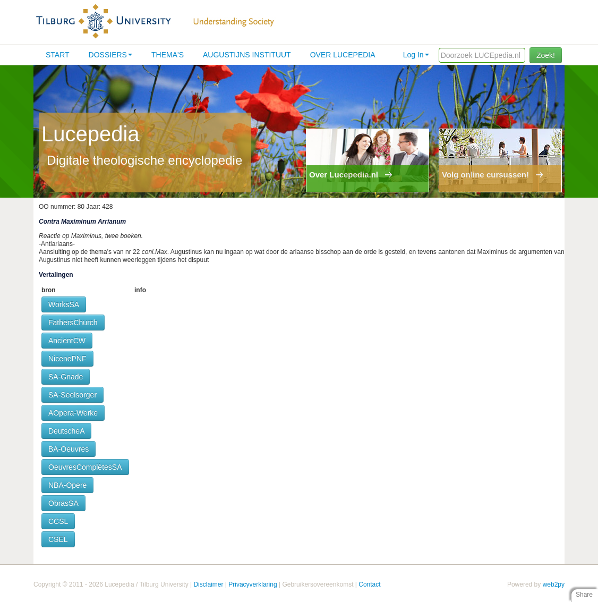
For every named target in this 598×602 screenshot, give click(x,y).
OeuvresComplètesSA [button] (85, 467)
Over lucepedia (342, 54)
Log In (416, 54)
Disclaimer (208, 584)
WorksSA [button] (63, 304)
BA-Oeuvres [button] (68, 449)
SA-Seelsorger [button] (72, 395)
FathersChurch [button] (73, 322)
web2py (554, 584)
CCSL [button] (58, 521)
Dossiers (110, 54)
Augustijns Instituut (247, 54)
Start (58, 54)
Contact (369, 584)
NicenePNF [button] (67, 358)
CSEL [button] (58, 539)
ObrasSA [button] (63, 503)
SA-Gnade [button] (65, 376)
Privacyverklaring (252, 584)
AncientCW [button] (67, 340)
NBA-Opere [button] (67, 485)
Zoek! (545, 55)
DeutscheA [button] (66, 431)
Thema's (167, 54)
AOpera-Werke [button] (73, 413)
